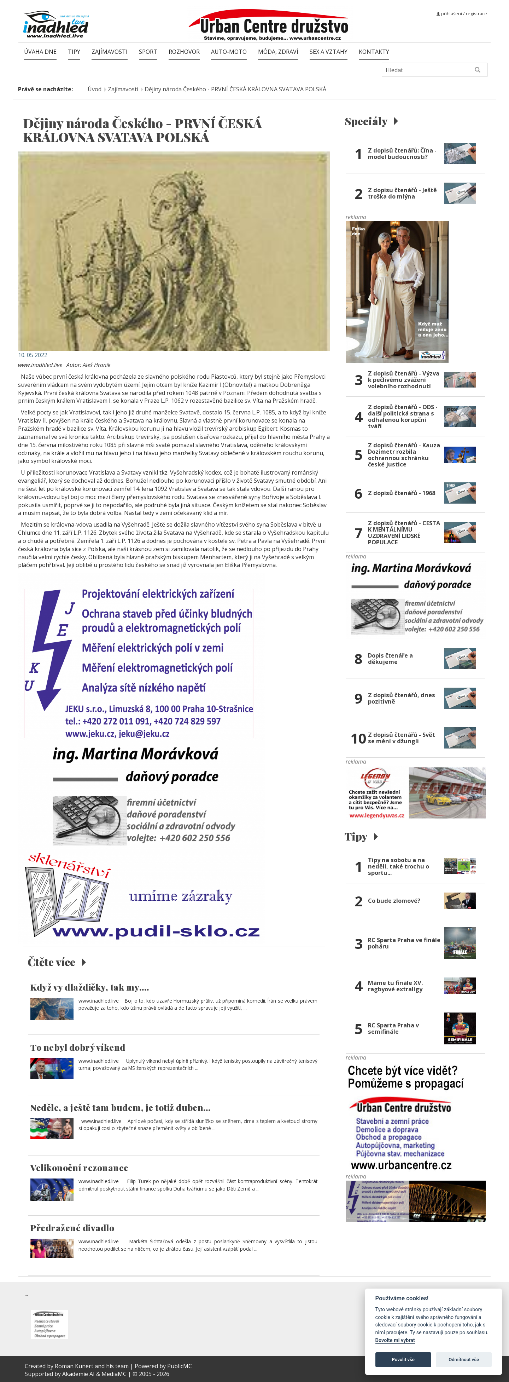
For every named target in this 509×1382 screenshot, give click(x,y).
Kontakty (374, 52)
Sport (148, 52)
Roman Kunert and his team (92, 1366)
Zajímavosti (110, 52)
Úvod (94, 89)
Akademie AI (78, 1374)
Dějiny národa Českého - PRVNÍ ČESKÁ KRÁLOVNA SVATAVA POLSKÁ (235, 89)
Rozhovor (184, 52)
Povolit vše (403, 1359)
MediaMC (114, 1374)
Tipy (74, 52)
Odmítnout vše (464, 1359)
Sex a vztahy (328, 52)
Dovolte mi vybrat (395, 1340)
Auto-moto (229, 52)
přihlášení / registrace (462, 13)
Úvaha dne (40, 52)
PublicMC (179, 1366)
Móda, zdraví (278, 52)
